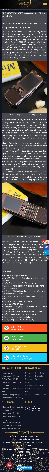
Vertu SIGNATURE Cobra (13, 304)
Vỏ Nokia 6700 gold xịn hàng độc (16, 275)
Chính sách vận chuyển (11, 423)
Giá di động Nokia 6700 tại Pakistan (17, 317)
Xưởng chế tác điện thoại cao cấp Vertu (19, 314)
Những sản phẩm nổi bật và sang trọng (19, 320)
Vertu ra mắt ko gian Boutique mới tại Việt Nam (22, 312)
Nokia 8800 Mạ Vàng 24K (35, 395)
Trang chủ (5, 9)
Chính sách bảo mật (10, 413)
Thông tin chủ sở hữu (11, 429)
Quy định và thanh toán (11, 426)
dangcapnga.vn (16, 395)
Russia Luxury (17, 398)
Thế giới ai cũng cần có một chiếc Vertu (19, 283)
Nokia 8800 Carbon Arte (35, 385)
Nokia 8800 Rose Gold (34, 373)
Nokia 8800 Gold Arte (34, 376)
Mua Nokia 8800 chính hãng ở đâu (17, 301)
